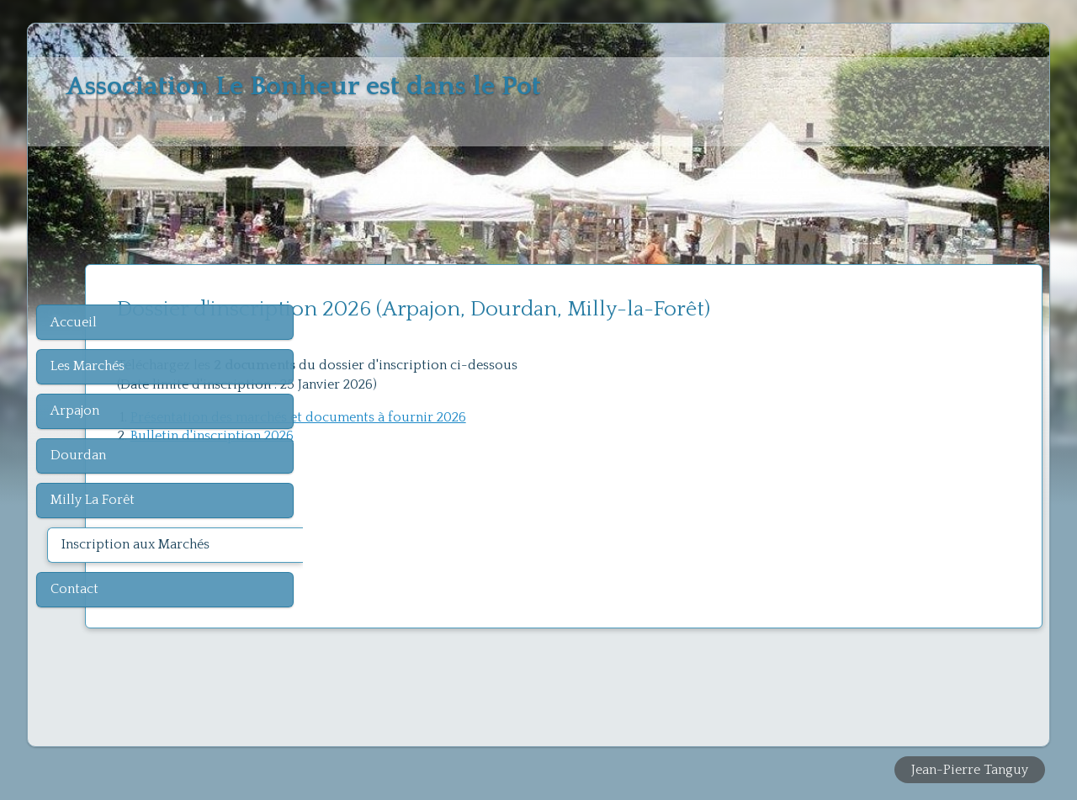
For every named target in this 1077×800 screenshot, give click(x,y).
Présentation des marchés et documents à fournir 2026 (514, 417)
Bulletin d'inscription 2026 (428, 435)
